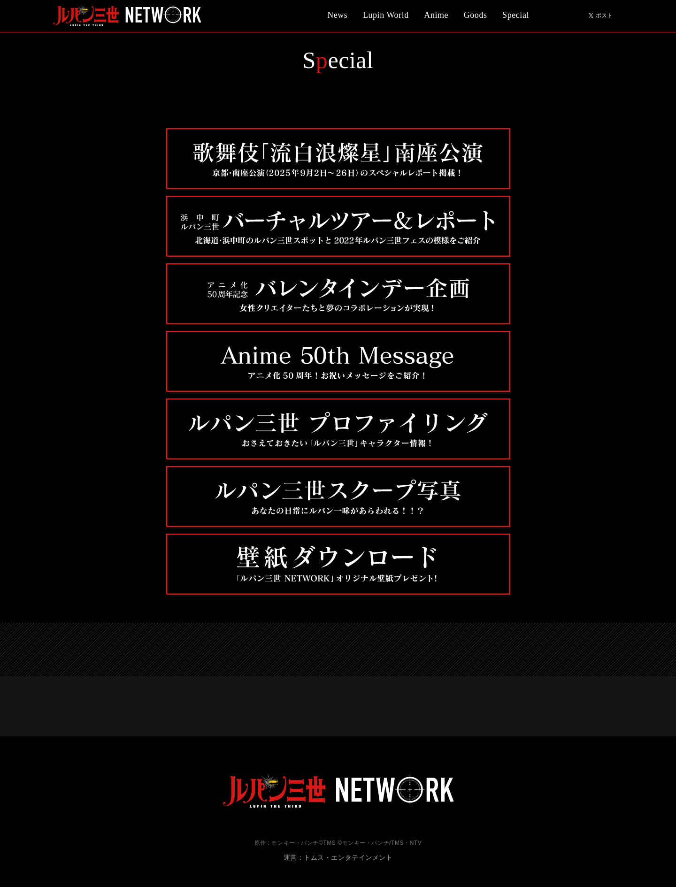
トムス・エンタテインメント (348, 857)
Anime (436, 15)
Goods (475, 15)
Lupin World (386, 15)
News (337, 15)
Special (515, 15)
